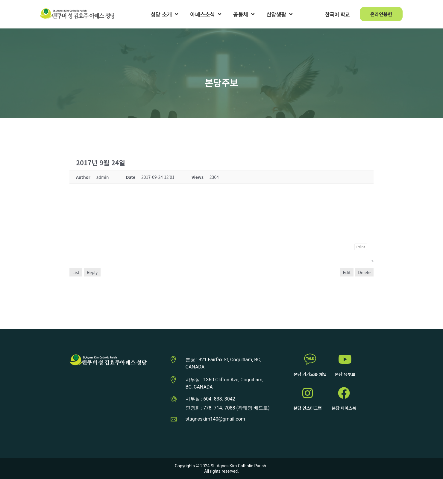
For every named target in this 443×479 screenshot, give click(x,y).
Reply (92, 272)
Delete (364, 272)
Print (360, 247)
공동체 (243, 14)
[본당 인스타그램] (308, 393)
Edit (347, 272)
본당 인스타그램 (308, 408)
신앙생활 (279, 14)
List (75, 272)
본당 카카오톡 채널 (310, 374)
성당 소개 (164, 14)
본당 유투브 (345, 374)
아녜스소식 (205, 14)
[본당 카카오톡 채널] (310, 359)
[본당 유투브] (345, 359)
